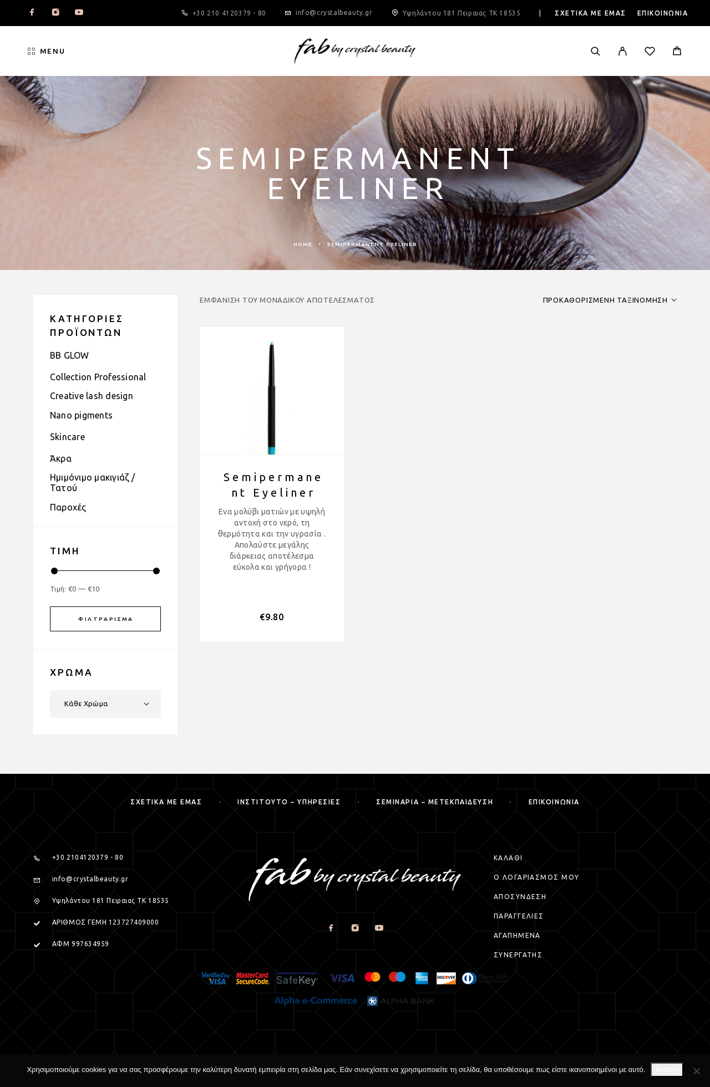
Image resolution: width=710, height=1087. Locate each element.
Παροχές (68, 507)
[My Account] (622, 51)
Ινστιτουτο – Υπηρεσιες (289, 801)
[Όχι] (696, 1070)
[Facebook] (32, 13)
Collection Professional (98, 377)
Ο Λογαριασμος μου (536, 877)
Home (302, 244)
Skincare (67, 437)
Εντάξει (666, 1069)
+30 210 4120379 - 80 (229, 13)
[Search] (595, 51)
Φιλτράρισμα (105, 619)
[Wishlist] (649, 52)
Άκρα (61, 458)
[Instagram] (55, 13)
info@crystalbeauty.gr (334, 12)
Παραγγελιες (519, 916)
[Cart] (677, 52)
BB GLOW (69, 355)
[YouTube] (78, 13)
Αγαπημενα (517, 935)
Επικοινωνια (662, 13)
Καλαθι (508, 857)
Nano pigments (81, 415)
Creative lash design (91, 396)
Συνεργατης (518, 954)
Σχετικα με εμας (590, 13)
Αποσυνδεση (520, 896)
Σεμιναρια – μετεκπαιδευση (434, 801)
